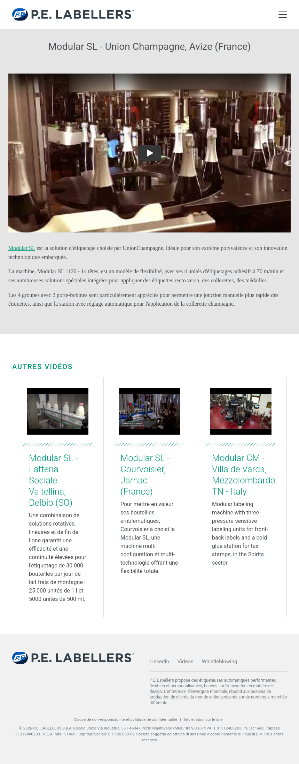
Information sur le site (203, 719)
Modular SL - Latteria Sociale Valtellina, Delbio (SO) (53, 480)
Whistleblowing (219, 661)
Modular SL (21, 248)
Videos (186, 661)
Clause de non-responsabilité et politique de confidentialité (125, 719)
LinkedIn (159, 661)
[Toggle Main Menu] (282, 15)
